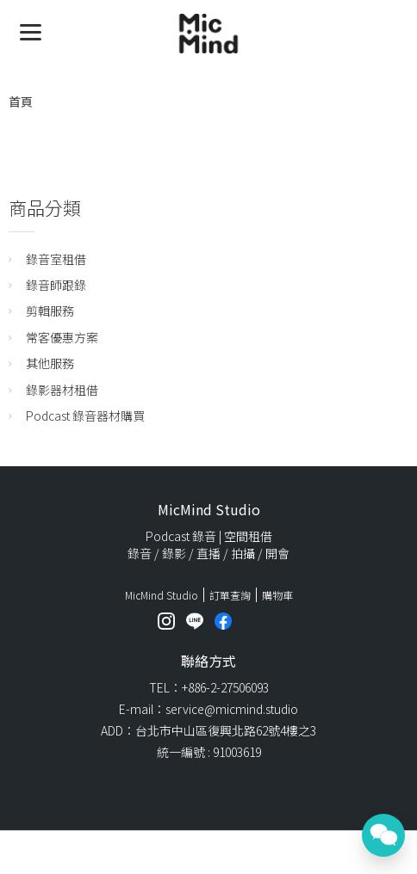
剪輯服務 (50, 310)
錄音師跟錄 (56, 284)
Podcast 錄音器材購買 (85, 415)
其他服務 (50, 363)
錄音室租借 (56, 259)
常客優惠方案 (62, 337)
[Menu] (30, 30)
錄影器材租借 (62, 389)
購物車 (277, 595)
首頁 (21, 101)
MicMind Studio (161, 595)
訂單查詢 (230, 595)
